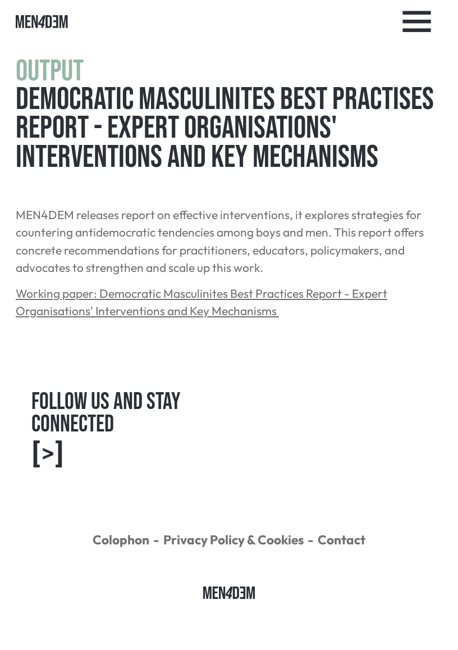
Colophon (121, 539)
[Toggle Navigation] (417, 21)
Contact (341, 539)
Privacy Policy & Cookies (233, 539)
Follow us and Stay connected (106, 431)
